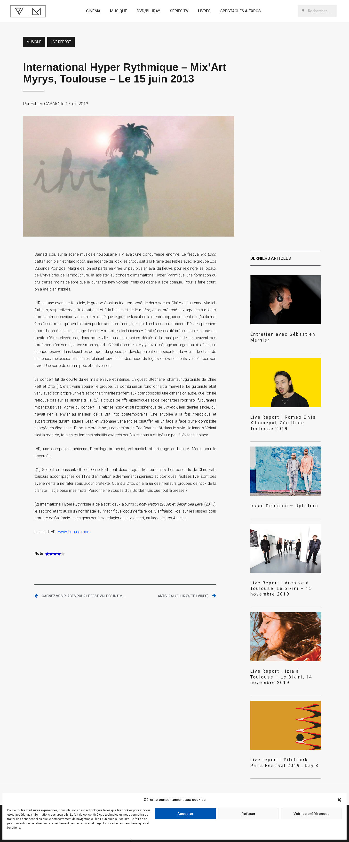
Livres (204, 11)
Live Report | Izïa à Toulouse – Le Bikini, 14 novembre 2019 (283, 652)
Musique (118, 11)
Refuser (248, 814)
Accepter (185, 814)
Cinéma (93, 11)
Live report (61, 42)
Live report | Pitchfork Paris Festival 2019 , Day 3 (277, 734)
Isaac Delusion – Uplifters (275, 492)
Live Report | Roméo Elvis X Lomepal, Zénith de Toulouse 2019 (283, 413)
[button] (339, 799)
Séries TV (179, 11)
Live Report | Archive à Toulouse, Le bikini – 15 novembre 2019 (285, 571)
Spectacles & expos (240, 11)
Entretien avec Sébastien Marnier (282, 334)
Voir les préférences (311, 814)
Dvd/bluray (148, 11)
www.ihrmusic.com (74, 531)
